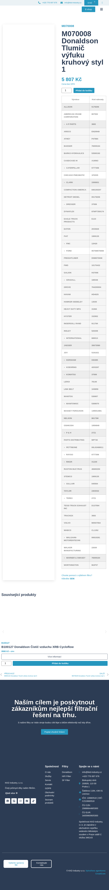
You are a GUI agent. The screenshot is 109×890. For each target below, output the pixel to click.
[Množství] (67, 90)
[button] (101, 9)
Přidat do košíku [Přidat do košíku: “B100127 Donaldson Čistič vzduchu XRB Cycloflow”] (60, 663)
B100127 (5, 643)
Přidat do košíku (84, 90)
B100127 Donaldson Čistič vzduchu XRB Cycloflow (37, 646)
